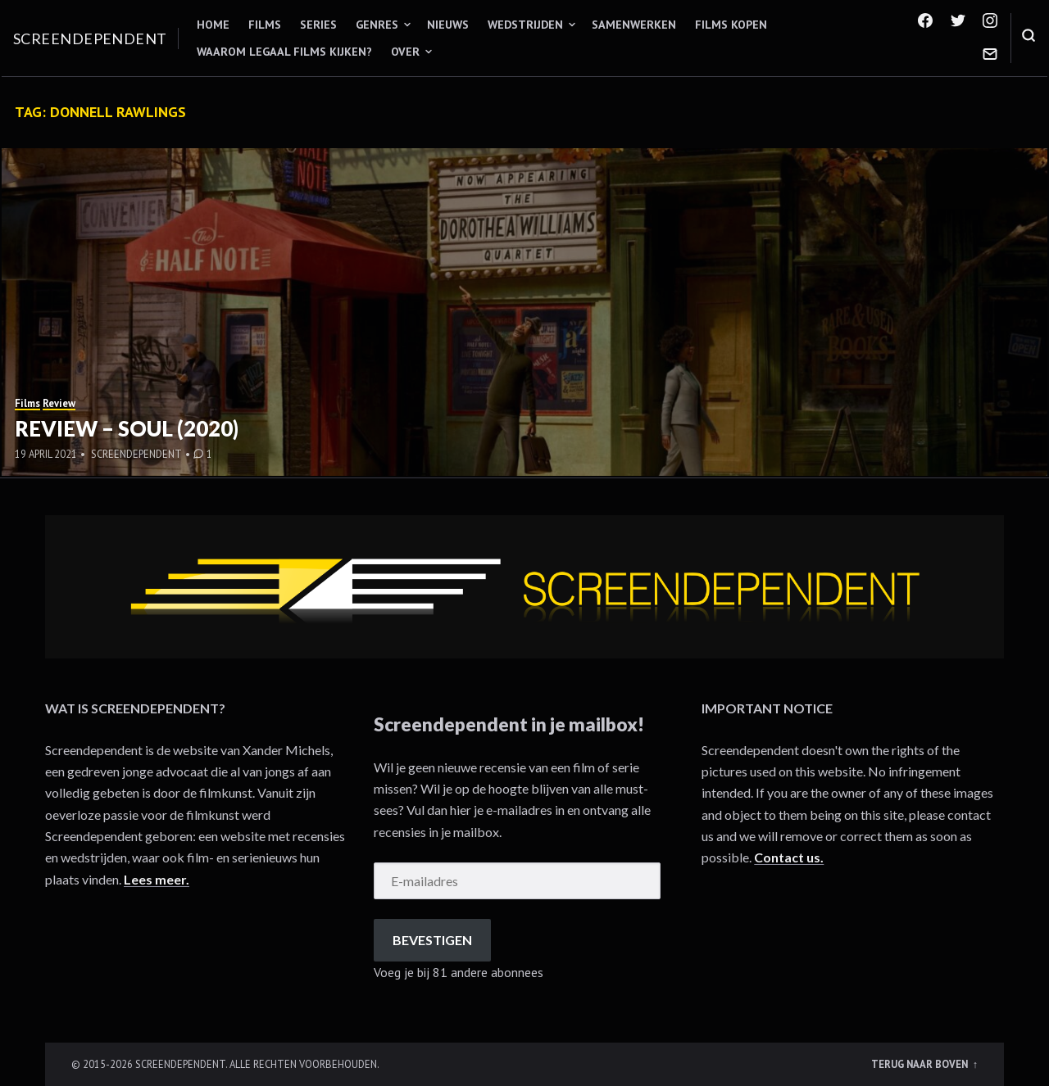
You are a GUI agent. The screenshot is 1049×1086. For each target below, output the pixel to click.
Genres (377, 24)
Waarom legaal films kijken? (284, 51)
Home (213, 24)
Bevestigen (432, 940)
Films (264, 24)
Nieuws (448, 24)
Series (318, 24)
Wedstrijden (525, 24)
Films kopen (731, 24)
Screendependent (90, 38)
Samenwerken (634, 24)
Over (405, 51)
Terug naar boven (920, 1063)
